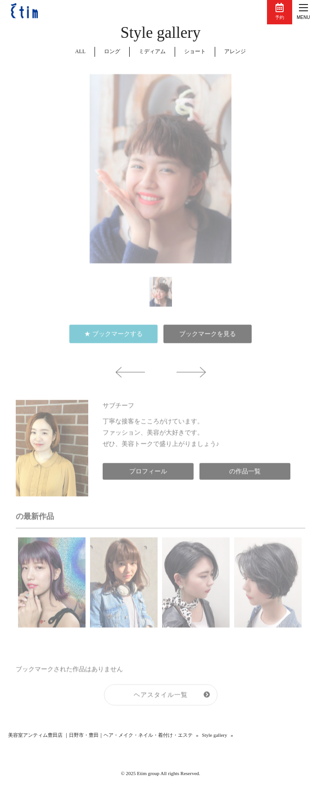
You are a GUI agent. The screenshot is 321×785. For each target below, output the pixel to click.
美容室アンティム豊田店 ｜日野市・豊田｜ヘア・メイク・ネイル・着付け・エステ (100, 735)
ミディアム (152, 51)
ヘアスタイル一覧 (161, 698)
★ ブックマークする (113, 338)
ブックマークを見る (207, 338)
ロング (112, 51)
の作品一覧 (245, 475)
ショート (195, 51)
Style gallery (214, 735)
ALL (80, 51)
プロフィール (148, 475)
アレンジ (235, 51)
